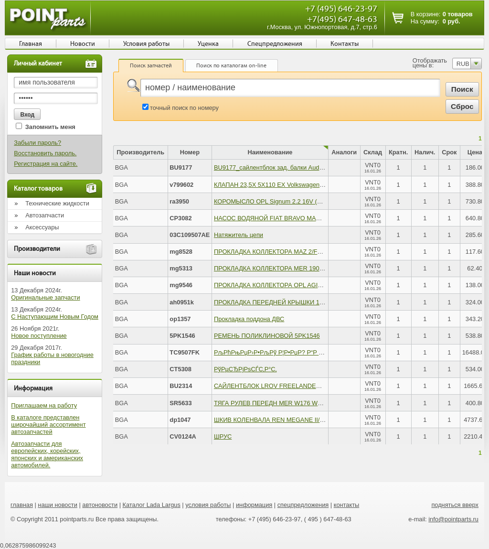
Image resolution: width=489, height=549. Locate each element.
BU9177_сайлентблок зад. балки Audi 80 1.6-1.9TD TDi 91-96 (300, 167)
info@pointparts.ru (453, 519)
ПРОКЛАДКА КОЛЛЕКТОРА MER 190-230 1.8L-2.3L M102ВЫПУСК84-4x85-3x (323, 268)
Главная (30, 44)
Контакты (344, 44)
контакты (347, 504)
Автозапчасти (44, 215)
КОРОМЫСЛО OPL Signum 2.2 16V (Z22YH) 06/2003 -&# (293, 201)
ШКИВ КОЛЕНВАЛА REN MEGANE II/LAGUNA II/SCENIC (294, 419)
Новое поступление (39, 335)
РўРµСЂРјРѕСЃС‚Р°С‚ (245, 369)
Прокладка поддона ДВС (249, 319)
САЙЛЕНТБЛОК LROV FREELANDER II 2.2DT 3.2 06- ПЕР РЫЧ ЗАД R (314, 385)
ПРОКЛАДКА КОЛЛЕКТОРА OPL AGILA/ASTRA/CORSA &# (297, 285)
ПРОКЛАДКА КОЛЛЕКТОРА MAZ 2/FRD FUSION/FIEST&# (295, 251)
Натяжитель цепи (238, 234)
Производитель (140, 152)
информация (254, 504)
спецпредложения (303, 504)
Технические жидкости (57, 203)
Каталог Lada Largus (152, 504)
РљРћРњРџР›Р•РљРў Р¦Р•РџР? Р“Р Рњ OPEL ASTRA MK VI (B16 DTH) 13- (320, 352)
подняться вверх (454, 504)
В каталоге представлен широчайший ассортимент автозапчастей (48, 424)
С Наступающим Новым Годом (54, 316)
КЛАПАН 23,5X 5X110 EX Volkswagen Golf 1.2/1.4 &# (288, 184)
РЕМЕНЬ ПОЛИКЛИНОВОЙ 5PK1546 (267, 335)
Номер (190, 152)
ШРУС (223, 436)
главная (22, 504)
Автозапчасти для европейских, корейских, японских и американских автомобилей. (47, 454)
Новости (82, 44)
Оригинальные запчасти (45, 297)
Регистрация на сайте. (45, 163)
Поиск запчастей (151, 65)
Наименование (270, 152)
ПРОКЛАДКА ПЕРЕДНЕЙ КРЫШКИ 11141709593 (283, 302)
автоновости (99, 504)
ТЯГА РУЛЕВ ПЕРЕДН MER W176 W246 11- (276, 403)
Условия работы (146, 44)
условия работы (208, 504)
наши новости (57, 504)
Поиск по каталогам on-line (231, 65)
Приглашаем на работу (44, 405)
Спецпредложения (274, 44)
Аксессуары (42, 227)
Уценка (208, 44)
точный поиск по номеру (184, 107)
